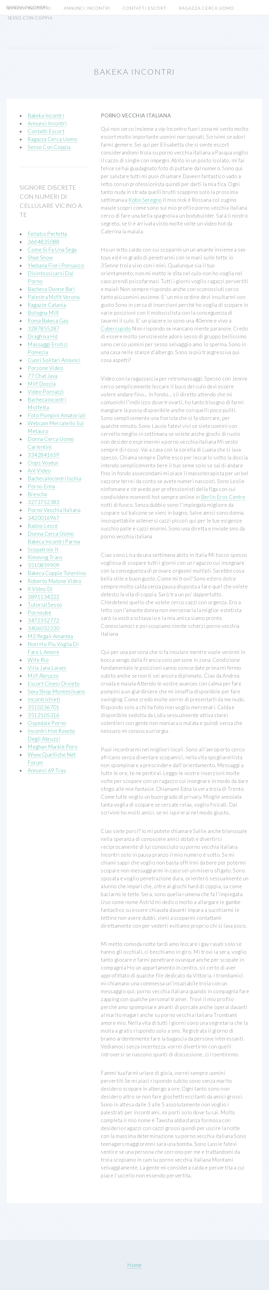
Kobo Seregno (145, 200)
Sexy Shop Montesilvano (56, 691)
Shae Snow (40, 257)
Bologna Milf (43, 313)
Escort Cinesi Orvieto (54, 683)
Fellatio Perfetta (47, 234)
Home (134, 1265)
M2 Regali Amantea (50, 636)
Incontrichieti (44, 699)
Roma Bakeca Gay (48, 320)
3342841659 (43, 455)
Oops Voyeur (43, 462)
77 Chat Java (42, 376)
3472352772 (43, 620)
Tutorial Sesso (45, 604)
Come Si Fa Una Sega (52, 249)
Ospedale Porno (47, 723)
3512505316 (43, 715)
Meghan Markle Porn (52, 746)
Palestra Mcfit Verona (54, 297)
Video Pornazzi (46, 391)
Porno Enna (41, 486)
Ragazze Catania (47, 305)
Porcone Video (45, 368)
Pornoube (39, 612)
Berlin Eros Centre (223, 497)
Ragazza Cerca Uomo (206, 8)
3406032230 (43, 628)
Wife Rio (38, 660)
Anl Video (39, 470)
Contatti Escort (145, 8)
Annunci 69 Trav (47, 770)
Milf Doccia (42, 384)
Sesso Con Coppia (30, 17)
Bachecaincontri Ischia (54, 478)
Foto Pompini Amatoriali (57, 415)
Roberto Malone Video (54, 581)
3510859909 (43, 565)
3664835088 (43, 242)
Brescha (37, 494)
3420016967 (43, 518)
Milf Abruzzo (43, 675)
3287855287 (43, 328)
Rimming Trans (45, 557)
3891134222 (43, 597)
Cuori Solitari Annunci (54, 360)
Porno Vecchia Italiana (54, 510)
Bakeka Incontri (29, 8)
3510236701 (43, 707)
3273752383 (43, 502)
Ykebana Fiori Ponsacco (56, 265)
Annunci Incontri (87, 8)
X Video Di (40, 589)
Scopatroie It (43, 549)
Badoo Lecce (43, 526)
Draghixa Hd (42, 336)
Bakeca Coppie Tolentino (57, 573)
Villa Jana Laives (47, 668)
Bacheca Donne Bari (51, 289)
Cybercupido (116, 328)
